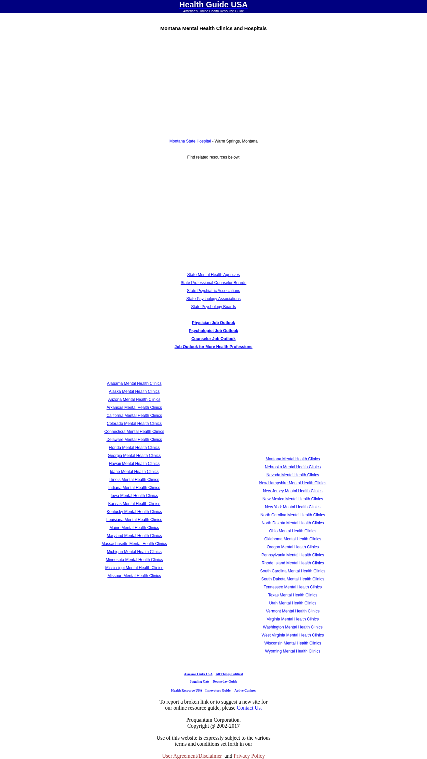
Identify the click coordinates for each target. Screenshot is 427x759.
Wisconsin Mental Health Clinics (292, 643)
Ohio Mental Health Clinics (292, 531)
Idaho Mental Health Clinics (134, 471)
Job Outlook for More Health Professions (213, 346)
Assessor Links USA (198, 674)
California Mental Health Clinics (134, 415)
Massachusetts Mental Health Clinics (134, 543)
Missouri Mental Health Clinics (134, 575)
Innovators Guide (218, 690)
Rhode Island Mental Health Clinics (293, 563)
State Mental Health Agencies (213, 274)
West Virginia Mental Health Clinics (293, 635)
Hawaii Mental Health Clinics (134, 463)
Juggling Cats (199, 681)
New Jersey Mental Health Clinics (293, 491)
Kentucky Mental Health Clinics (134, 511)
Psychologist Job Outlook (213, 330)
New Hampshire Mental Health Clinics (292, 483)
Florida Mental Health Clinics (134, 447)
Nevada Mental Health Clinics (293, 475)
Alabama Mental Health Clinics (134, 383)
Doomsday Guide (225, 681)
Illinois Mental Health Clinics (134, 479)
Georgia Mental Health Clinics (134, 455)
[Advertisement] (213, 82)
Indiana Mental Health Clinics (134, 487)
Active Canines (245, 690)
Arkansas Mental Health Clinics (134, 407)
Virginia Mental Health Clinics (293, 619)
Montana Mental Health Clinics (293, 459)
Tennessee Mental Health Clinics (293, 587)
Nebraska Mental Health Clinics (293, 467)
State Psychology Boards (213, 306)
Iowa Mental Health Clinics (134, 495)
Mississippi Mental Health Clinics (134, 567)
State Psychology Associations (213, 298)
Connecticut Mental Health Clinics (134, 431)
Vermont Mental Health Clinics (293, 611)
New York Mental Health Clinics (293, 507)
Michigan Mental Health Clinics (134, 551)
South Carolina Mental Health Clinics (292, 571)
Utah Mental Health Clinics (292, 603)
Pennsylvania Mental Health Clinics (293, 555)
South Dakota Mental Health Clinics (292, 579)
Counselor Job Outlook (213, 338)
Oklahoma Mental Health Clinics (292, 539)
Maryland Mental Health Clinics (134, 535)
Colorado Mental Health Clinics (134, 423)
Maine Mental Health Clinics (134, 527)
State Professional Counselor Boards (214, 282)
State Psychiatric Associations (213, 290)
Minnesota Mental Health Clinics (134, 559)
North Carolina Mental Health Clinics (293, 515)
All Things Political (229, 674)
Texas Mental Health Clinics (292, 595)
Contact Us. (249, 708)
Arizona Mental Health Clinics (134, 399)
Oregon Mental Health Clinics (293, 547)
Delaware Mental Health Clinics (134, 439)
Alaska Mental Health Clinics (134, 391)
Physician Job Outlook (213, 322)
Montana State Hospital (190, 141)
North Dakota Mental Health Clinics (293, 523)
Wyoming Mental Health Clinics (293, 651)
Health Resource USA (186, 690)
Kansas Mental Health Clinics (134, 503)
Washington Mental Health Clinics (293, 627)
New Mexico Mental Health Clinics (293, 499)
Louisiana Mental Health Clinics (134, 519)
